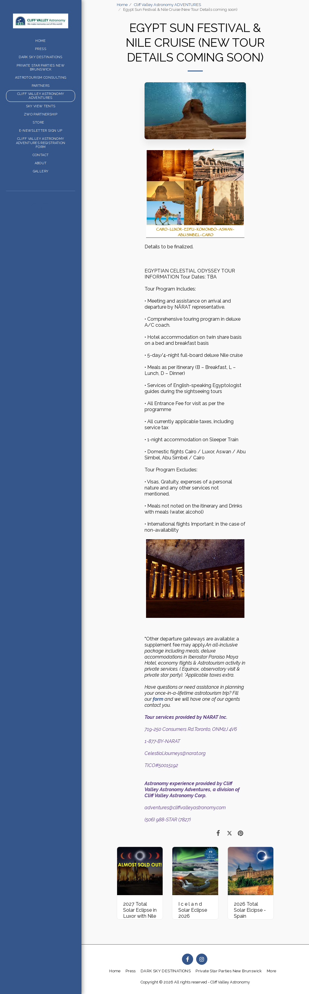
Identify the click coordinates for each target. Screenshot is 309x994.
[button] (35, 207)
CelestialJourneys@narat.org (175, 753)
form (158, 699)
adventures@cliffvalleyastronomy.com (185, 807)
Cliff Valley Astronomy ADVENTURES (167, 4)
